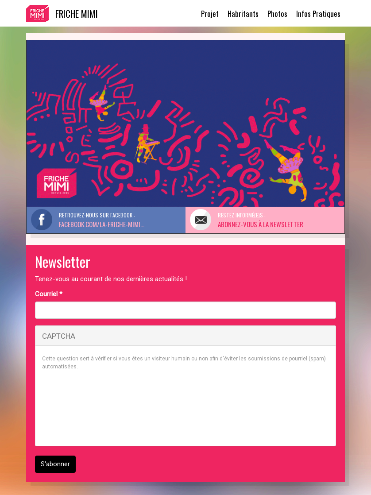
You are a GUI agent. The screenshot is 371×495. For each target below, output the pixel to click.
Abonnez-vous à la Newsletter (260, 224)
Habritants (243, 13)
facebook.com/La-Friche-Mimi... (101, 224)
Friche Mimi (76, 13)
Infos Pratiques (318, 13)
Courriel (48, 294)
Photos (277, 13)
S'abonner (55, 464)
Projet (210, 13)
